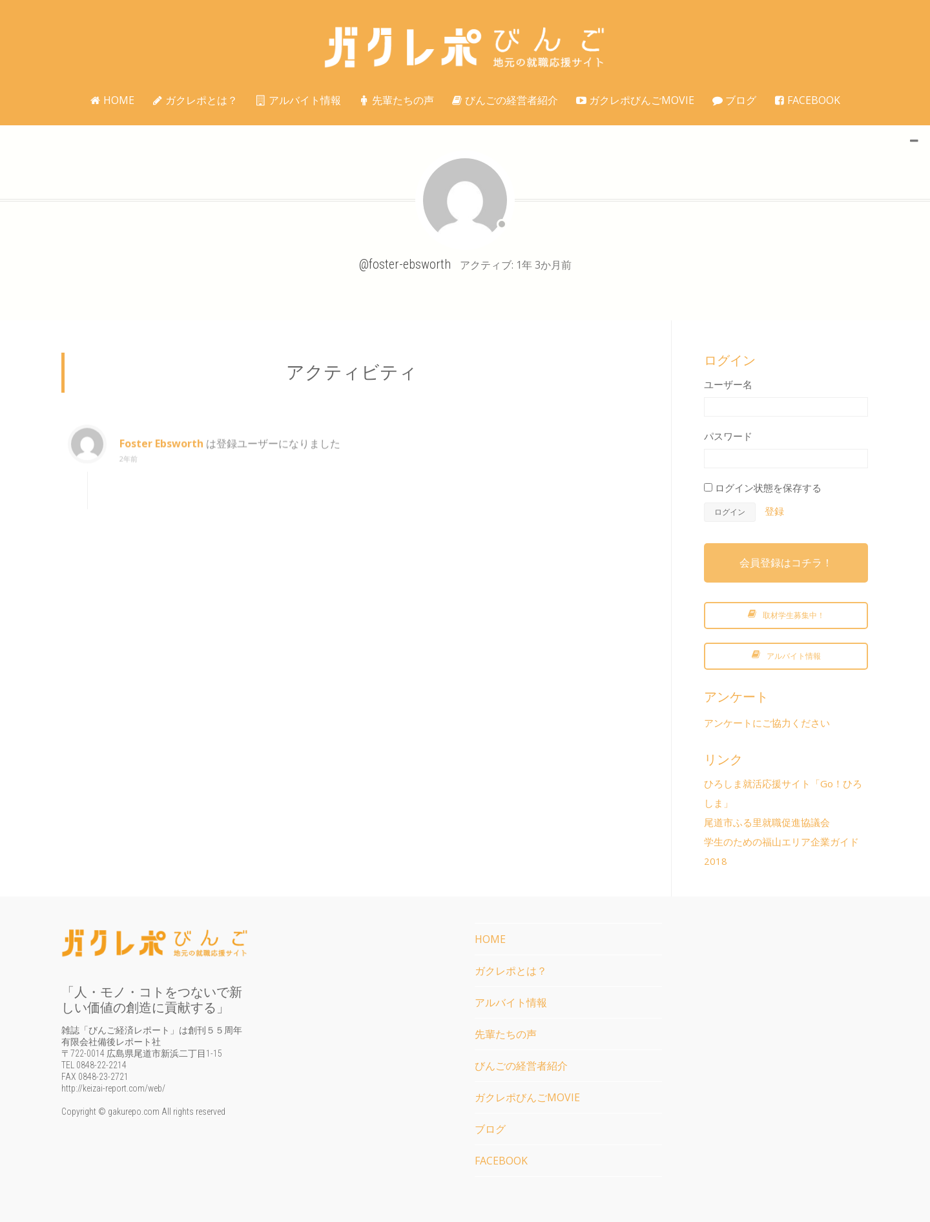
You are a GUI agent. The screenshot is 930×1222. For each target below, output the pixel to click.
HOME (112, 100)
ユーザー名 (728, 384)
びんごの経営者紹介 (505, 100)
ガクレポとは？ (195, 100)
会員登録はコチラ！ (785, 562)
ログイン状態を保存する (763, 487)
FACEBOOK (807, 100)
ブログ (734, 100)
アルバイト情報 (298, 100)
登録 (774, 510)
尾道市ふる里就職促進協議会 (767, 822)
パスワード (728, 436)
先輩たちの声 (396, 100)
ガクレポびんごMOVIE (635, 100)
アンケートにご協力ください (767, 722)
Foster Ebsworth (161, 453)
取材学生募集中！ (786, 615)
